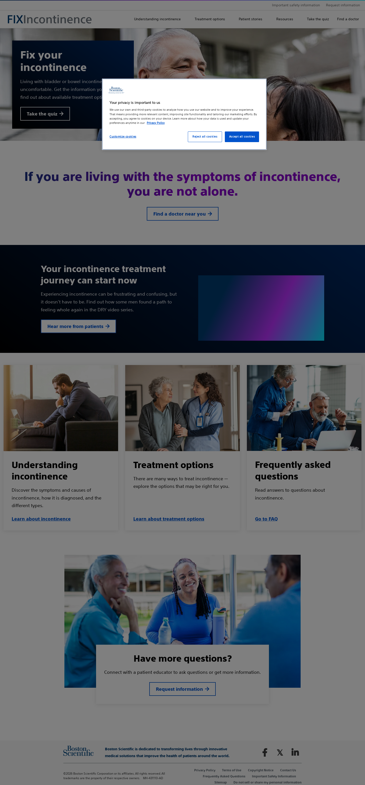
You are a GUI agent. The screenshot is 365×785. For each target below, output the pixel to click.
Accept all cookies (242, 137)
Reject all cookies (204, 137)
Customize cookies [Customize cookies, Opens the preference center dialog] (123, 137)
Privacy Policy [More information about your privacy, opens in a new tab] (156, 123)
